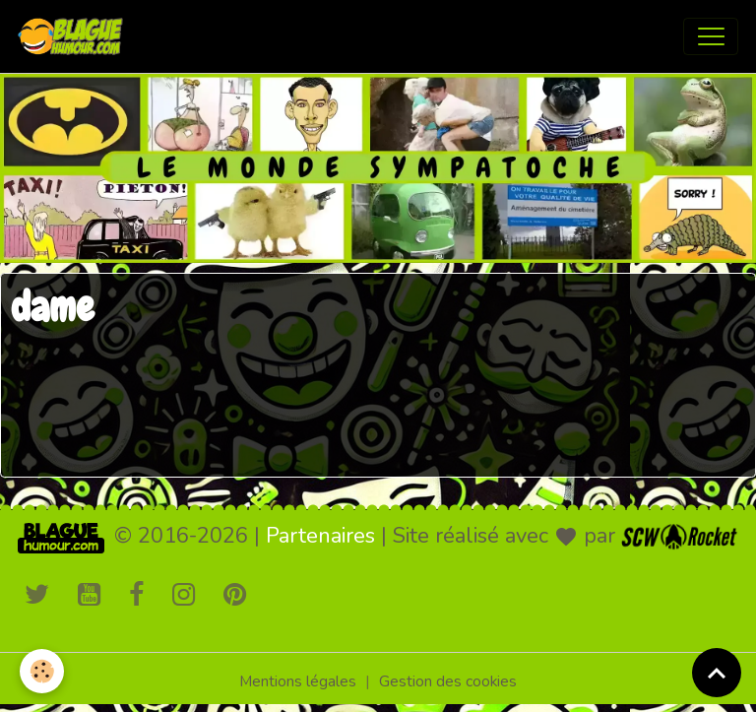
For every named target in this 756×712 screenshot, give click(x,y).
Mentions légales (297, 681)
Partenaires (320, 535)
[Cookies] (42, 671)
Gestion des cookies (448, 681)
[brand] (75, 36)
